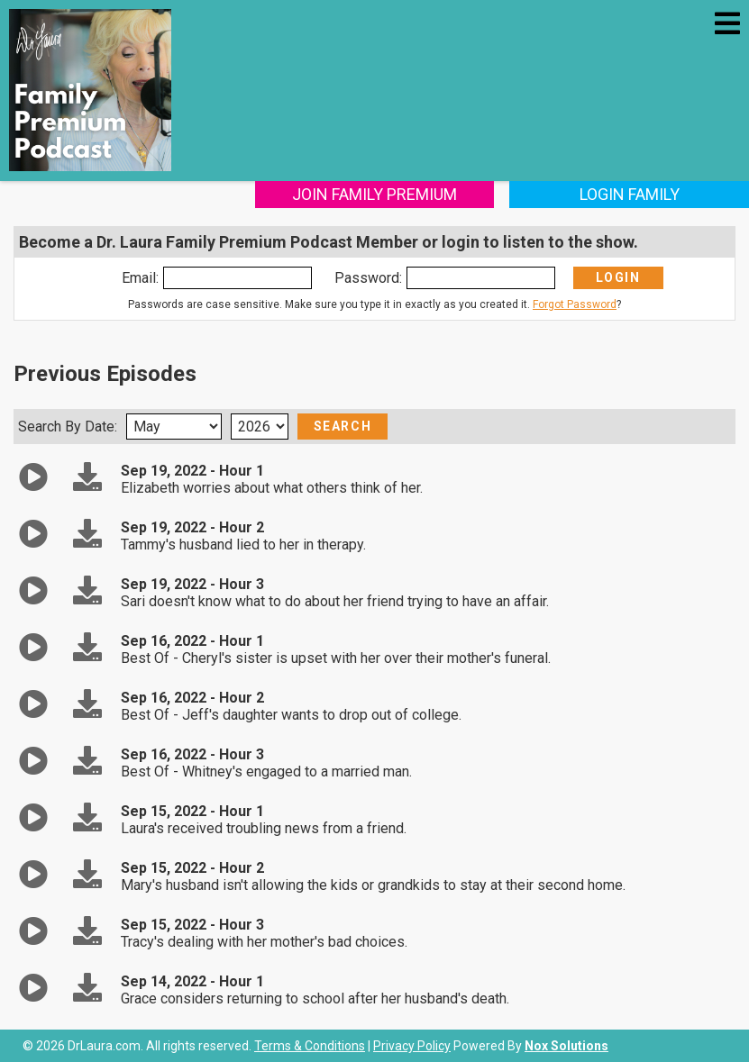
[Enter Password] (480, 278)
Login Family (630, 194)
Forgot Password (575, 304)
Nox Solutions (566, 1046)
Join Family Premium (374, 194)
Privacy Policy (412, 1046)
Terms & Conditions (309, 1046)
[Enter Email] (237, 278)
